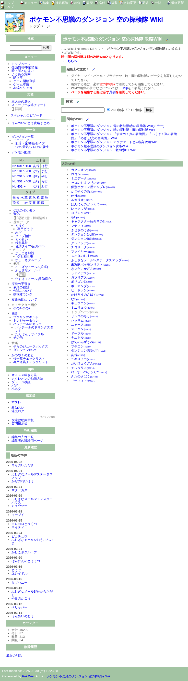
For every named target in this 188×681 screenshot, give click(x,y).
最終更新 (177, 3)
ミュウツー (19, 506)
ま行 (44, 171)
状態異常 (21, 243)
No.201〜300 (21, 176)
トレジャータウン (26, 321)
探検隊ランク (22, 295)
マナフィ (81, 226)
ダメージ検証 (21, 382)
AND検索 (115, 110)
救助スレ (18, 408)
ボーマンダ (82, 286)
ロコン (80, 174)
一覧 (158, 3)
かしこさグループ (28, 260)
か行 (36, 171)
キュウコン (82, 303)
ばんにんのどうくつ (26, 561)
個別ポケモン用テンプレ (93, 187)
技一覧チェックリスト (29, 359)
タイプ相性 (23, 236)
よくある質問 (21, 74)
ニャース (81, 324)
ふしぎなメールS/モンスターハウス (32, 501)
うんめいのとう (23, 616)
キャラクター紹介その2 (91, 221)
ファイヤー (82, 251)
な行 (36, 187)
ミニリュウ (82, 307)
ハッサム (81, 320)
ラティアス (82, 273)
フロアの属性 (39, 147)
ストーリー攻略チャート (29, 105)
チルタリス (82, 368)
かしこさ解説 (24, 253)
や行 (44, 176)
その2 (26, 309)
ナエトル (81, 337)
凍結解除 (61, 3)
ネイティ (18, 528)
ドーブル (81, 333)
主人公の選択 (21, 102)
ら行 (44, 182)
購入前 (18, 78)
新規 (145, 3)
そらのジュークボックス (30, 347)
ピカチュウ (19, 537)
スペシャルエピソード (26, 116)
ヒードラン (82, 290)
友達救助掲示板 (23, 420)
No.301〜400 (21, 182)
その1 (17, 309)
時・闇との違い (23, 71)
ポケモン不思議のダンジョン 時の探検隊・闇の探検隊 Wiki (113, 130)
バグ (15, 386)
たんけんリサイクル (29, 334)
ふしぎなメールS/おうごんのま (32, 541)
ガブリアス (82, 277)
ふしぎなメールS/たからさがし (32, 593)
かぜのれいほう (23, 481)
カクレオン (83, 170)
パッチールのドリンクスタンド (34, 329)
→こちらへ (69, 61)
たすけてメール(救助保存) (33, 279)
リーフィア (82, 381)
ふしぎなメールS (27, 270)
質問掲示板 (19, 424)
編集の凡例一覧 (23, 437)
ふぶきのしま (84, 256)
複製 (114, 3)
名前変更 (130, 3)
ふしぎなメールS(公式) (31, 267)
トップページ (21, 64)
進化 (16, 214)
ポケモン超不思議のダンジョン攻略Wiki (99, 146)
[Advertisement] (102, 419)
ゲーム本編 (21, 85)
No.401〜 (19, 187)
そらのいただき (23, 466)
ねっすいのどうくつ (89, 372)
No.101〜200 (21, 171)
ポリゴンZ (82, 281)
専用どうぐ (25, 229)
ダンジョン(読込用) (88, 350)
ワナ (18, 147)
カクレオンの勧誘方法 (27, 379)
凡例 (112, 92)
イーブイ (18, 515)
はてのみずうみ (86, 342)
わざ (18, 233)
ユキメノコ (82, 359)
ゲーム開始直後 (24, 81)
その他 (18, 338)
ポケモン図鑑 (21, 153)
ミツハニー (19, 583)
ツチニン (81, 346)
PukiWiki (28, 677)
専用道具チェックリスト (30, 362)
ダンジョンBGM (24, 350)
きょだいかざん (86, 269)
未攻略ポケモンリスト (90, 264)
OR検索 (134, 110)
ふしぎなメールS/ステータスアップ (32, 476)
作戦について (22, 291)
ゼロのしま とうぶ (88, 183)
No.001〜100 (21, 166)
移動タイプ (37, 144)
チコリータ (82, 247)
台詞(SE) (38, 247)
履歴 (89, 3)
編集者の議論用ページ (27, 441)
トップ (9, 3)
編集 (46, 3)
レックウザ (82, 208)
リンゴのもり (84, 316)
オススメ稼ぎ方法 (24, 375)
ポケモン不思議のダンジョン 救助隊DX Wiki (103, 150)
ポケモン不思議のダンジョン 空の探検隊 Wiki (96, 19)
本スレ (16, 403)
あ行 (36, 166)
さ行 (36, 176)
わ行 (44, 187)
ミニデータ (21, 140)
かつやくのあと (23, 355)
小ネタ (16, 389)
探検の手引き (21, 284)
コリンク (81, 213)
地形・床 (21, 144)
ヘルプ (9, 7)
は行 (44, 166)
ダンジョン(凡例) (87, 234)
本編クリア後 (22, 88)
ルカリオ (82, 200)
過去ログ (18, 411)
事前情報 (31, 68)
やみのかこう (21, 599)
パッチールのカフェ (27, 324)
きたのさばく (84, 376)
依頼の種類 (21, 288)
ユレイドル (19, 574)
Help (124, 88)
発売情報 (18, 68)
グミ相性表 (25, 257)
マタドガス (19, 490)
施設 (15, 314)
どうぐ (20, 226)
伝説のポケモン (24, 211)
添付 (102, 3)
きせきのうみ (84, 230)
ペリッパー (19, 608)
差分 (77, 3)
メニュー (30, 3)
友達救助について (24, 300)
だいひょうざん (86, 363)
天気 (25, 147)
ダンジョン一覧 (23, 137)
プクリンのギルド (26, 317)
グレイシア (82, 243)
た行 (36, 182)
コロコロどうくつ (24, 524)
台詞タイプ (23, 247)
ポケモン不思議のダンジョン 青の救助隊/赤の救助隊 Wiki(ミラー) (117, 126)
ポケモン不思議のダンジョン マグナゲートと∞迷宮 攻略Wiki (114, 142)
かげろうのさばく (87, 294)
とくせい (21, 240)
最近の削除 (14, 656)
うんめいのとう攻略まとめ (31, 123)
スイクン (81, 329)
